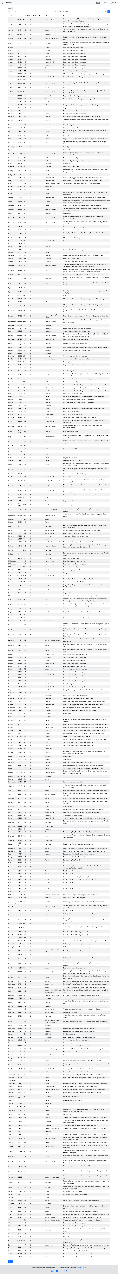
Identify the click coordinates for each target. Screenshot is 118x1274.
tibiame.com (81, 1267)
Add (10, 1261)
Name (10, 8)
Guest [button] (104, 3)
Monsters (9, 3)
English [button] (112, 3)
